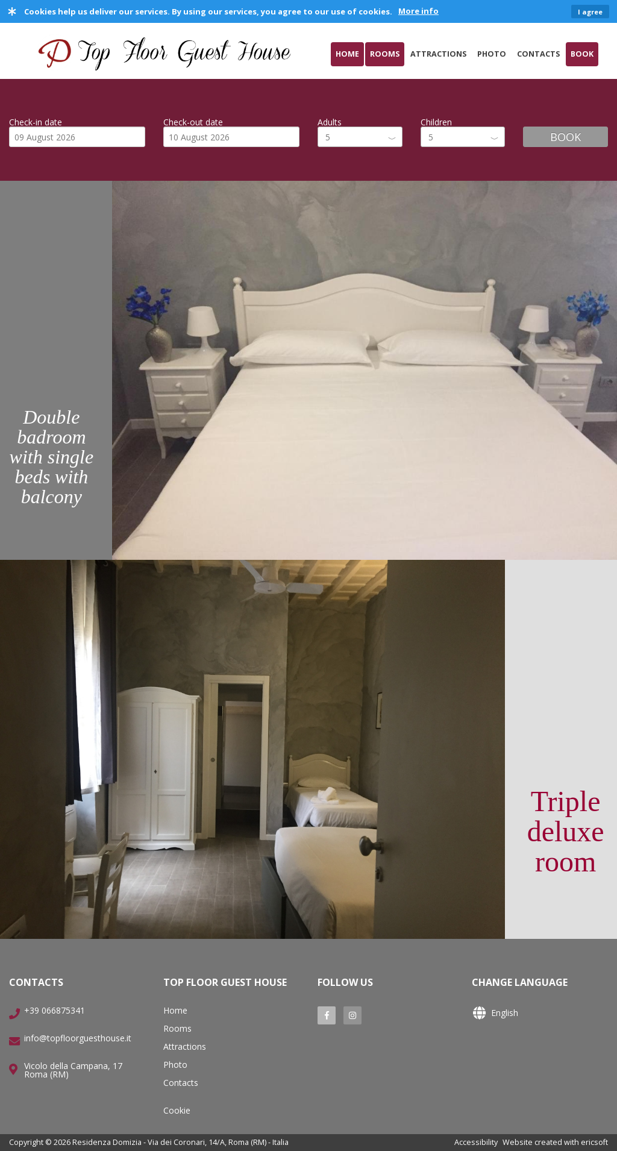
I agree (590, 11)
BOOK (565, 137)
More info (418, 10)
